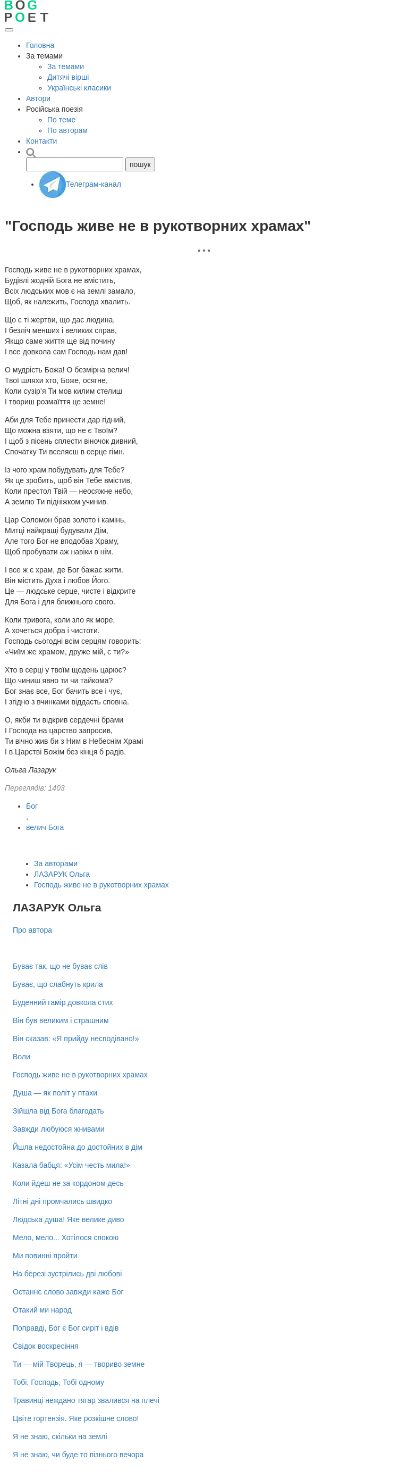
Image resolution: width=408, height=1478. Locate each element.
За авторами (56, 863)
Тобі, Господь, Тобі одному (58, 1382)
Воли (21, 1056)
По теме (61, 119)
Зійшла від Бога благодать (58, 1111)
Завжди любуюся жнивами (59, 1129)
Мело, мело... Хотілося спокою (65, 1237)
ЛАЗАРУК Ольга (62, 874)
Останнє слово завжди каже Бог (68, 1292)
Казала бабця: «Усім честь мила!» (71, 1165)
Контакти (41, 141)
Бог (32, 806)
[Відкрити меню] (9, 29)
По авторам (67, 130)
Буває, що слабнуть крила (58, 984)
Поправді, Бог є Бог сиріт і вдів (65, 1328)
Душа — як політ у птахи (55, 1093)
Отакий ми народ (42, 1310)
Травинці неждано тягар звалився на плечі (86, 1400)
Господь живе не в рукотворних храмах (101, 885)
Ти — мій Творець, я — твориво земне (78, 1364)
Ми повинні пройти (45, 1255)
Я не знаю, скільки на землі (60, 1436)
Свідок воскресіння (46, 1346)
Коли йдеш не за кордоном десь (68, 1183)
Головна (40, 45)
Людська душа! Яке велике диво (68, 1219)
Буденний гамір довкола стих (63, 1002)
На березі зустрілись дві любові (67, 1273)
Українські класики (79, 88)
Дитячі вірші (68, 77)
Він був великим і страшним (61, 1020)
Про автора (32, 930)
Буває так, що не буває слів (60, 966)
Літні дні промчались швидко (62, 1201)
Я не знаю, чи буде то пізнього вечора (78, 1454)
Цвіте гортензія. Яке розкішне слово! (76, 1418)
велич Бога (45, 827)
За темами (65, 66)
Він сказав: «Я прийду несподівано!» (76, 1038)
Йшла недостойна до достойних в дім (77, 1147)
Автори (38, 98)
